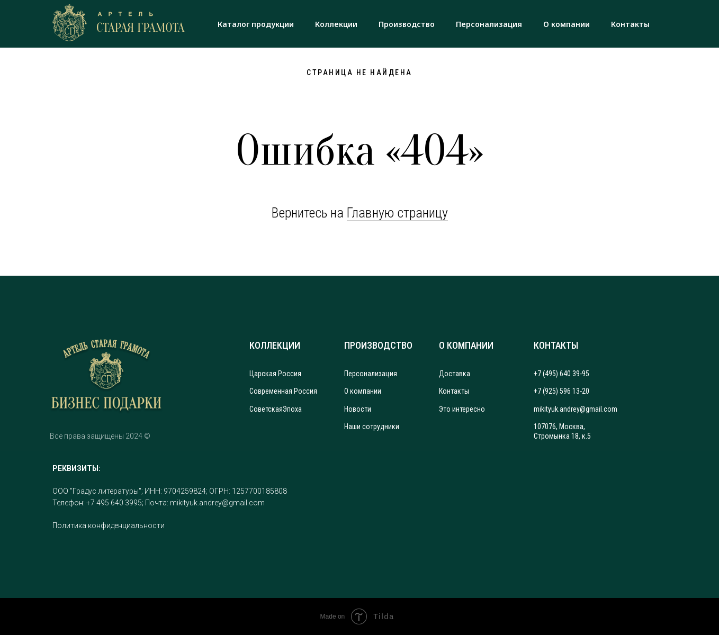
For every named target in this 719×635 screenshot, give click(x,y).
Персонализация (489, 24)
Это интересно (462, 409)
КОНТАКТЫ (556, 345)
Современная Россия (283, 391)
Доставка (454, 373)
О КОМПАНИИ (466, 345)
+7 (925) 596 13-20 (561, 391)
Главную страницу (397, 213)
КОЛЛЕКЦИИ (274, 345)
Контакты (630, 24)
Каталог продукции (256, 24)
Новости (357, 409)
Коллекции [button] (336, 24)
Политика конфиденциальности (108, 525)
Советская (266, 409)
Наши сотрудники (371, 426)
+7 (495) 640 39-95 (561, 373)
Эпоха (292, 409)
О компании (566, 24)
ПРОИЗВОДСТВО (378, 345)
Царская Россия (275, 373)
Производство (407, 24)
